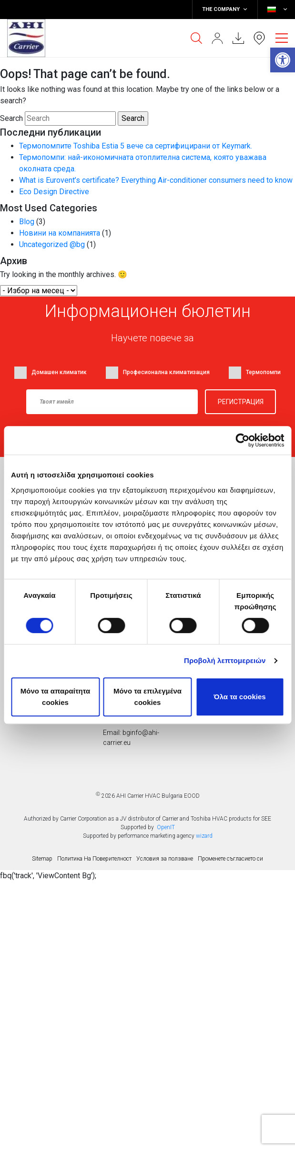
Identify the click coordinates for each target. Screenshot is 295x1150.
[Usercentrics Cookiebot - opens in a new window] (242, 440)
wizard (204, 836)
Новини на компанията (59, 233)
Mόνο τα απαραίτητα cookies (55, 696)
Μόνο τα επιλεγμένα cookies (147, 696)
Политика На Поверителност (94, 858)
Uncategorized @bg (52, 244)
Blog (26, 221)
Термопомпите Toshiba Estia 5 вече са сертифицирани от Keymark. (135, 145)
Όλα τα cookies (239, 697)
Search (11, 118)
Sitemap (42, 858)
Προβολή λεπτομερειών (225, 660)
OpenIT (166, 827)
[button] (282, 60)
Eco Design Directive (54, 191)
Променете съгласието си (230, 858)
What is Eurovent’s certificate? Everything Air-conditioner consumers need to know (156, 180)
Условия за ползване (164, 858)
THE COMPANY (225, 9)
